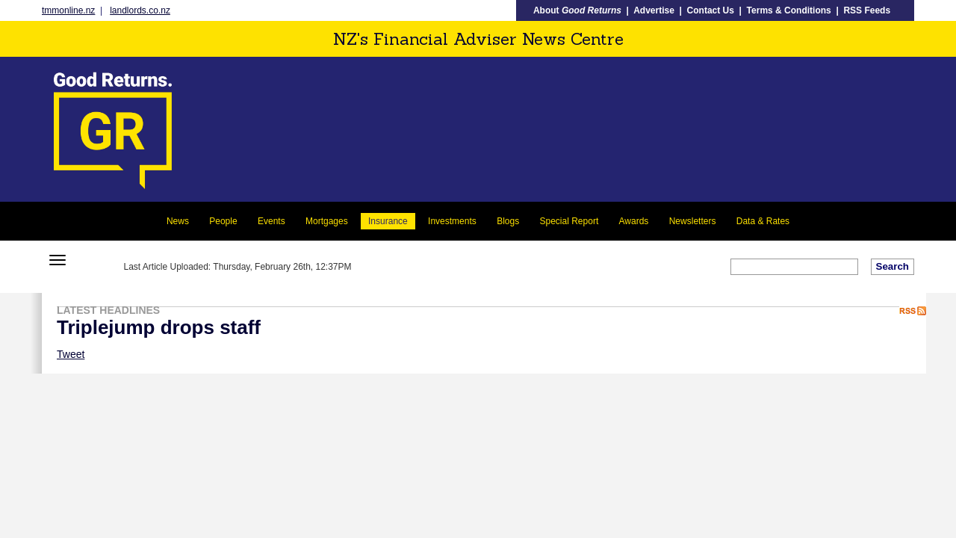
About (577, 10)
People (223, 221)
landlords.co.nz (140, 10)
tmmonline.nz (68, 10)
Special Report (569, 221)
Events (271, 221)
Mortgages (326, 221)
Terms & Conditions (789, 10)
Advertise (653, 10)
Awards (634, 221)
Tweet (70, 354)
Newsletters (692, 221)
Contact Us (710, 10)
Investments (452, 221)
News (178, 221)
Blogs (508, 221)
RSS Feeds (866, 10)
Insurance (388, 221)
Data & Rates (762, 221)
